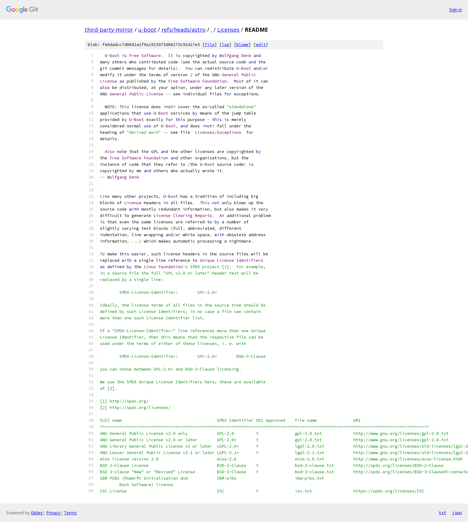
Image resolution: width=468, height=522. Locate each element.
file (209, 44)
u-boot (147, 29)
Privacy (53, 513)
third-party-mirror (109, 29)
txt (442, 512)
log (225, 44)
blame (242, 44)
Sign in (455, 9)
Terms (70, 513)
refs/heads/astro (183, 29)
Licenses (228, 29)
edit (261, 44)
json (457, 512)
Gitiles (37, 513)
